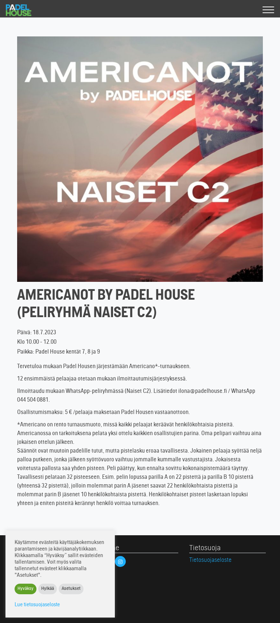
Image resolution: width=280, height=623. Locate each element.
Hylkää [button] (47, 589)
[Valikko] (268, 10)
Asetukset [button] (71, 589)
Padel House (25, 10)
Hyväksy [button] (26, 589)
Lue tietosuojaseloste (37, 605)
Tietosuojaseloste (210, 560)
